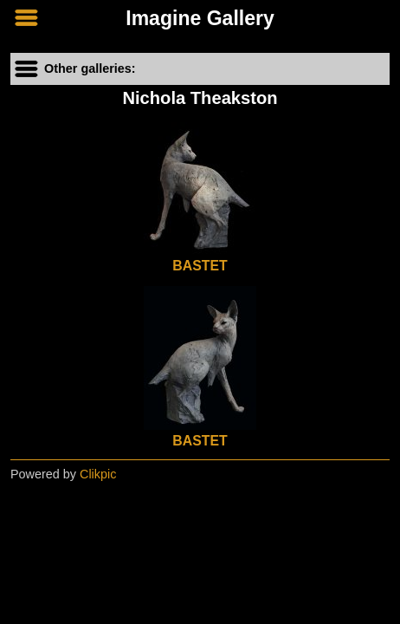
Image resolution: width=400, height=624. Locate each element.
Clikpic (98, 474)
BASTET (199, 265)
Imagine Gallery (200, 18)
